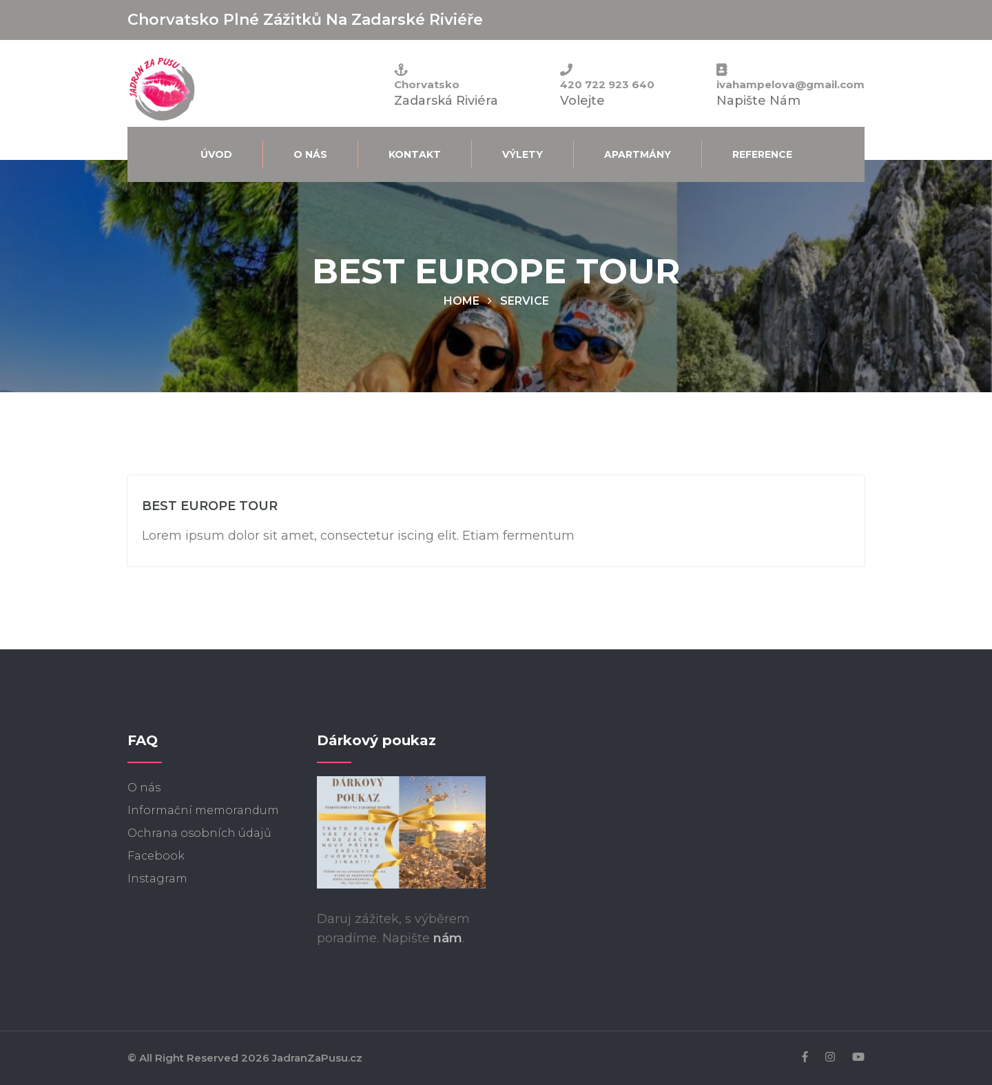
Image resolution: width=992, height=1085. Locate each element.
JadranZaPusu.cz (317, 1057)
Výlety (522, 154)
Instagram (157, 878)
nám (447, 938)
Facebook (156, 855)
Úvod (216, 154)
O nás (310, 154)
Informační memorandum (203, 810)
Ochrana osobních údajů (199, 833)
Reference (762, 154)
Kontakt (415, 154)
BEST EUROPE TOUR (210, 506)
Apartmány (637, 154)
